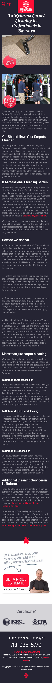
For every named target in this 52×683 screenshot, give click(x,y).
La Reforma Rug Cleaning (16, 451)
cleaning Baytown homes (34, 215)
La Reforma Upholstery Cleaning (20, 411)
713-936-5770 (26, 645)
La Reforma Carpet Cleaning (17, 380)
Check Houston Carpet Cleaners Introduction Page (21, 504)
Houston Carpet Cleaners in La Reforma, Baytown (24, 525)
